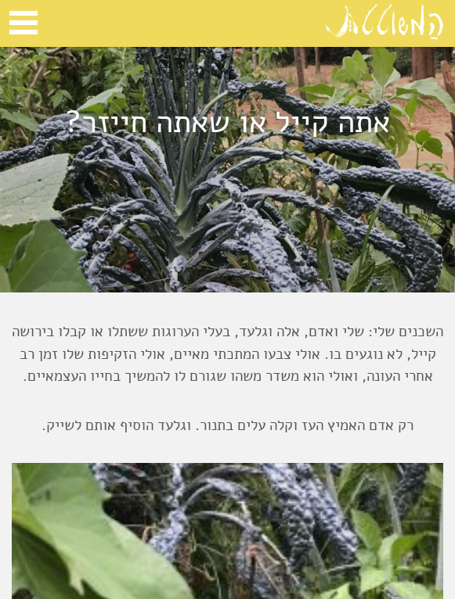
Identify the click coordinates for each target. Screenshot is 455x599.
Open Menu (23, 23)
